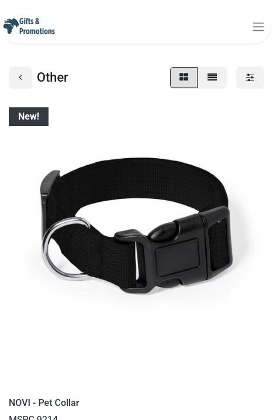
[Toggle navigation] (258, 26)
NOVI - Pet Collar (44, 402)
